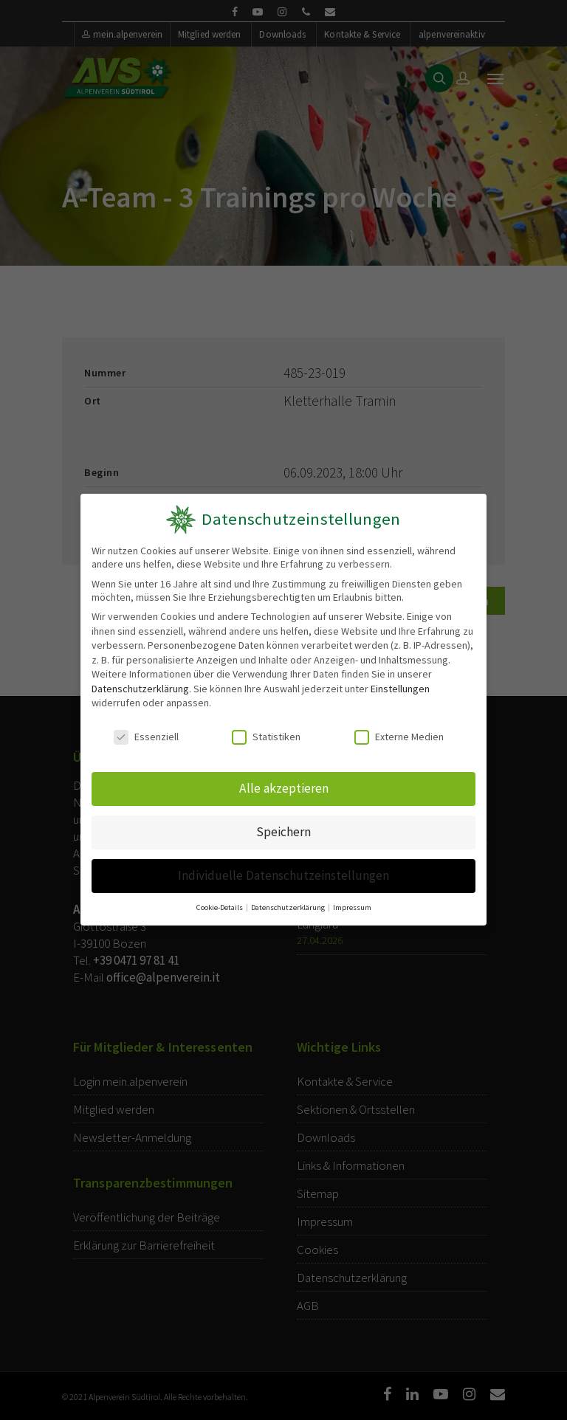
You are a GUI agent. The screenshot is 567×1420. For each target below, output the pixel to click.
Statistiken (267, 737)
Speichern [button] (284, 830)
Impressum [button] (350, 902)
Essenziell (146, 737)
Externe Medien (399, 737)
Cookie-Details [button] (221, 902)
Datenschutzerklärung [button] (289, 902)
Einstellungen (400, 688)
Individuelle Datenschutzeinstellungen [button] (283, 872)
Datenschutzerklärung (140, 688)
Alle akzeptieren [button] (283, 787)
